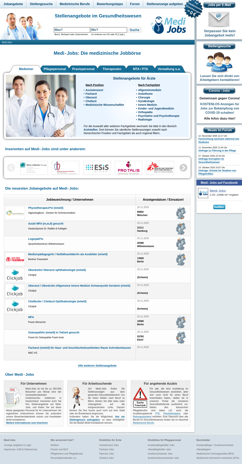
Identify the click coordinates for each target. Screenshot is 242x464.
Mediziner (26, 69)
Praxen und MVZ (59, 449)
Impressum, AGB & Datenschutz (20, 449)
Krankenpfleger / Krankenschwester (214, 445)
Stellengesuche (41, 4)
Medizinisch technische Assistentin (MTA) (217, 458)
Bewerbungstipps (110, 4)
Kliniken (55, 445)
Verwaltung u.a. (169, 69)
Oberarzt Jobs (106, 453)
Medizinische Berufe (75, 4)
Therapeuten (112, 69)
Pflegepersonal (55, 69)
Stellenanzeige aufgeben (165, 4)
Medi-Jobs (7, 42)
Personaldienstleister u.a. (64, 458)
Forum (135, 4)
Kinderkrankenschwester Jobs (163, 458)
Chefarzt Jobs (106, 458)
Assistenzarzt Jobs (109, 445)
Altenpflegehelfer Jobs (159, 449)
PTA (157, 413)
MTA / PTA (140, 69)
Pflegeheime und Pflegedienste (67, 453)
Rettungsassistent (142, 416)
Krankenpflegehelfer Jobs (161, 445)
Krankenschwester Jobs (160, 453)
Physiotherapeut (171, 413)
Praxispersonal (83, 69)
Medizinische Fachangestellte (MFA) (215, 453)
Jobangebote (13, 4)
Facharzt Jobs (106, 449)
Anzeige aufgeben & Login (17, 445)
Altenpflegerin (203, 449)
